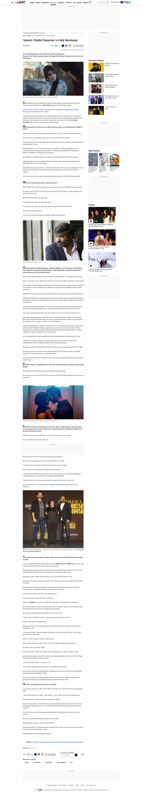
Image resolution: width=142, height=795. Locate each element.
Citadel (26, 762)
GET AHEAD (77, 3)
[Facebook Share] (66, 45)
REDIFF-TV (87, 3)
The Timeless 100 (90, 785)
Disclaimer (66, 790)
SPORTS (69, 3)
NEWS (38, 3)
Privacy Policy (73, 790)
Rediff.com (50, 790)
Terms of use (97, 790)
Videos (82, 785)
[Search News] (107, 2)
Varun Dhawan (37, 762)
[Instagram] (124, 2)
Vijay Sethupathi (61, 762)
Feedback (85, 790)
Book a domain (62, 785)
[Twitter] (121, 2)
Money (77, 785)
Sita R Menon (48, 762)
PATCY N (27, 45)
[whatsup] (130, 2)
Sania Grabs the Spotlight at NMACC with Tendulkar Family (100, 225)
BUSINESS (45, 3)
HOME (32, 3)
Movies (29, 35)
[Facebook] (127, 2)
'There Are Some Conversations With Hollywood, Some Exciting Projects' (57, 742)
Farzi (71, 762)
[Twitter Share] (62, 45)
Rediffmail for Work (52, 785)
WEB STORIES (94, 151)
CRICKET (61, 3)
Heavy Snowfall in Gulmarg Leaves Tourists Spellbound (100, 270)
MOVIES (53, 3)
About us (91, 790)
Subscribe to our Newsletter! (67, 753)
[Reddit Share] (69, 45)
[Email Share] (56, 45)
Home (24, 35)
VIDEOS (91, 205)
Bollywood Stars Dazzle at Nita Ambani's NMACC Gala (98, 247)
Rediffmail (71, 785)
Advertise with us (58, 790)
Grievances (105, 790)
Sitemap (80, 790)
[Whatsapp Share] (59, 45)
